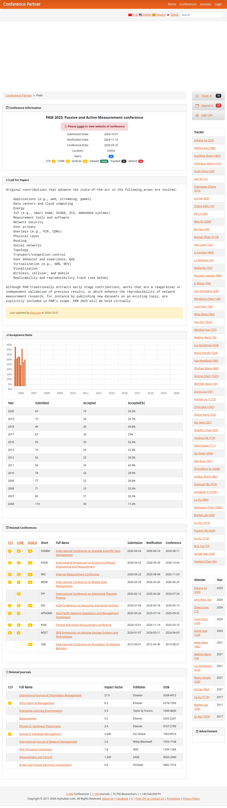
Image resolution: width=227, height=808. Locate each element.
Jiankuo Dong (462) (205, 476)
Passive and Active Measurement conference (84, 625)
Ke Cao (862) (202, 689)
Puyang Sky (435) (204, 530)
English (147, 14)
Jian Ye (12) (201, 179)
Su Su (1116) (201, 538)
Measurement (28, 718)
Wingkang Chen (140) (207, 299)
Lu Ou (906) (201, 500)
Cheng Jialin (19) (204, 206)
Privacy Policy (191, 798)
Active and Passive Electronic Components (45, 765)
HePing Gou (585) (205, 148)
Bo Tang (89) (201, 229)
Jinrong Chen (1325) (206, 376)
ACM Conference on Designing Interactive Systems (87, 605)
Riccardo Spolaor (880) (208, 276)
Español (160, 14)
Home (172, 4)
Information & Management (36, 703)
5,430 (69, 794)
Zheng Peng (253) (205, 415)
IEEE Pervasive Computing (35, 749)
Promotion (173, 798)
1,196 (95, 794)
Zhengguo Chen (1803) (208, 507)
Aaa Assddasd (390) (206, 360)
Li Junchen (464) (204, 252)
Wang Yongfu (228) (205, 353)
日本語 (175, 14)
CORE (20, 543)
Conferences (188, 4)
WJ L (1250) (201, 214)
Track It (208, 96)
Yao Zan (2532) (203, 322)
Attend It (208, 106)
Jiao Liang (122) (203, 245)
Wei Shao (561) (203, 461)
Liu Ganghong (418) (206, 345)
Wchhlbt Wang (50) (205, 384)
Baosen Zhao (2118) (206, 237)
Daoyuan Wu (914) (205, 484)
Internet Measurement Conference (77, 574)
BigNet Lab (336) (204, 515)
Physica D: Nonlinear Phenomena (40, 726)
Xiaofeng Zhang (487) (207, 156)
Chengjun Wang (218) (207, 163)
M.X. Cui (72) (202, 546)
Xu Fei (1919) (202, 523)
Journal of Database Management (40, 734)
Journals (205, 4)
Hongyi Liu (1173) (205, 399)
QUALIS (32, 543)
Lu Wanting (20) (204, 260)
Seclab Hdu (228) (204, 554)
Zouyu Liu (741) (203, 391)
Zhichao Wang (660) (206, 368)
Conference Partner (19, 95)
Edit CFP (204, 115)
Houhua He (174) (204, 438)
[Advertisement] (113, 54)
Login (218, 4)
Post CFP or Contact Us (150, 798)
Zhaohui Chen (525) (206, 430)
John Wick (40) (203, 600)
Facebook (122, 798)
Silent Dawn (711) (205, 445)
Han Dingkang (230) (206, 291)
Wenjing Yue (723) (205, 330)
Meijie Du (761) (203, 268)
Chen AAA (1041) (204, 407)
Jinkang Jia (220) (204, 140)
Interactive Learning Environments (40, 711)
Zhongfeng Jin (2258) (207, 469)
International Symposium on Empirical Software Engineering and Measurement (85, 564)
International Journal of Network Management (48, 742)
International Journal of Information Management (50, 695)
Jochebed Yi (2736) (205, 492)
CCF (10, 543)
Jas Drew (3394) (203, 453)
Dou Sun (35, 313)
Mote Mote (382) (204, 314)
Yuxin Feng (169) (204, 171)
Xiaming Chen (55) (205, 561)
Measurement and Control (35, 757)
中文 (135, 14)
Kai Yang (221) (203, 422)
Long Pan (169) (203, 306)
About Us (108, 798)
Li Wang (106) (202, 283)
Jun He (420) (201, 198)
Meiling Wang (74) (205, 337)
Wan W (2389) (202, 221)
